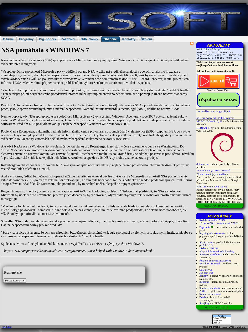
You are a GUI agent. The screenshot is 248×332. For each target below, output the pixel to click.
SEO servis (205, 269)
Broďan (203, 297)
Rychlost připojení (209, 263)
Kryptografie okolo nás (212, 233)
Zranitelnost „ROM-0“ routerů (213, 170)
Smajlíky (204, 303)
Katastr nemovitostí (210, 294)
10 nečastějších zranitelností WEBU (219, 223)
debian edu (202, 164)
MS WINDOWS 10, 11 (209, 121)
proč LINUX (206, 245)
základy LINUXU (209, 248)
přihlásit (7, 326)
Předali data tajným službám (212, 174)
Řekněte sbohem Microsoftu (215, 260)
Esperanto (204, 227)
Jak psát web (206, 272)
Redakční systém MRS (212, 220)
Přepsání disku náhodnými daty (216, 251)
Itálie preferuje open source (211, 186)
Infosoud (204, 281)
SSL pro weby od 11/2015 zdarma (215, 117)
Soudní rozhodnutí (209, 288)
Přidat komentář (15, 280)
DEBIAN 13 (203, 127)
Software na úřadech (210, 254)
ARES (202, 290)
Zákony (203, 275)
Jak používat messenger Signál (213, 111)
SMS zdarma (206, 242)
